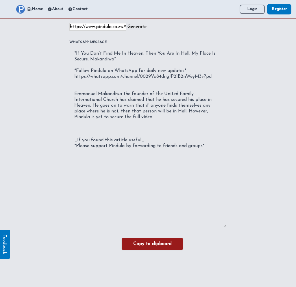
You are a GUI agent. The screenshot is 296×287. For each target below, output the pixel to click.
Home (35, 9)
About (55, 9)
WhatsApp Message (88, 42)
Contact (78, 9)
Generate (137, 27)
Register (279, 9)
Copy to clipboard (152, 244)
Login (252, 9)
